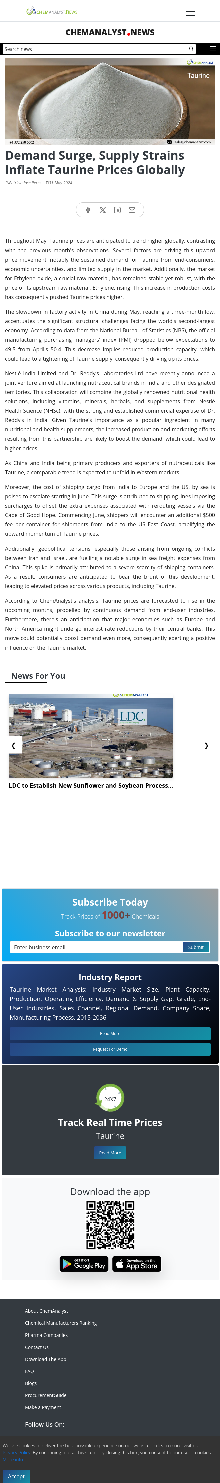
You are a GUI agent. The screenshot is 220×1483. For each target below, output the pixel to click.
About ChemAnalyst (46, 1311)
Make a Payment (43, 1407)
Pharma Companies (46, 1335)
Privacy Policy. (17, 1452)
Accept (16, 1476)
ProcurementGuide (46, 1395)
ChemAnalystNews (109, 32)
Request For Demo (110, 1049)
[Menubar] (190, 11)
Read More (110, 1153)
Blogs (31, 1383)
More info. (13, 1459)
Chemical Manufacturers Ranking (61, 1323)
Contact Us (37, 1347)
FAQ (29, 1371)
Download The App (45, 1359)
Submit (196, 947)
